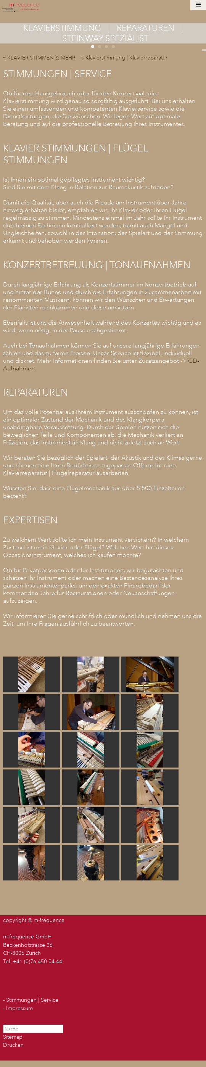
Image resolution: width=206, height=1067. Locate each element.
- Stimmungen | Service (30, 1000)
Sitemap (13, 1037)
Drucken (13, 1045)
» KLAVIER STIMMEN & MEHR (41, 58)
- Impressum (18, 1008)
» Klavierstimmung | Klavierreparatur (126, 58)
